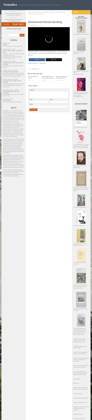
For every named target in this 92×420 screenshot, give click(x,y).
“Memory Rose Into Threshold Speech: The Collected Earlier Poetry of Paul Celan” (80, 278)
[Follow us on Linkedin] (21, 24)
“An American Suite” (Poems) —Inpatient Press (80, 159)
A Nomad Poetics (77, 378)
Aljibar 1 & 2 (76, 383)
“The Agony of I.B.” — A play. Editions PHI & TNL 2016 (79, 237)
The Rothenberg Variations (79, 418)
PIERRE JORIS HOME (13, 29)
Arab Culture (32, 12)
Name (31, 99)
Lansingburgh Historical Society (10, 83)
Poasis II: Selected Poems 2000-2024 (81, 27)
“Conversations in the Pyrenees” (80, 119)
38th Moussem (51, 51)
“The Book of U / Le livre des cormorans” (79, 257)
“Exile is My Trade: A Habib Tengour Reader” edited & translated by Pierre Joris (79, 340)
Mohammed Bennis (35, 68)
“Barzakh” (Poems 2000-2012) (79, 201)
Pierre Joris (32, 25)
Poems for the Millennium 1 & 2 (80, 402)
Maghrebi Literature (48, 12)
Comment (32, 89)
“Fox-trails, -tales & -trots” (79, 218)
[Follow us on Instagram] (18, 24)
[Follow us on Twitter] (16, 24)
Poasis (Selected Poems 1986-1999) (80, 398)
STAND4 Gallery (6, 56)
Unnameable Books (7, 65)
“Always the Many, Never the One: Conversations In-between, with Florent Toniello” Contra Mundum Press (80, 87)
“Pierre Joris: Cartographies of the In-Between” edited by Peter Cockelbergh (81, 360)
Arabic (39, 12)
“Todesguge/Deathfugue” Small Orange (79, 46)
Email (51, 99)
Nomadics (10, 4)
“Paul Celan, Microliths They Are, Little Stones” (80, 301)
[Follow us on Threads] (23, 24)
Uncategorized (39, 14)
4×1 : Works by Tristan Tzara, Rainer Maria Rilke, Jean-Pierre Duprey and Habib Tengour (80, 373)
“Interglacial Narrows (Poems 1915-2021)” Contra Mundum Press (81, 66)
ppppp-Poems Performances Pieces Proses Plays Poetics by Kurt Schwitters (81, 408)
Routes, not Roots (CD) (78, 414)
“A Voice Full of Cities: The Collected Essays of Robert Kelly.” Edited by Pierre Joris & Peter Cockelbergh (81, 139)
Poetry (58, 12)
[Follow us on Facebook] (14, 24)
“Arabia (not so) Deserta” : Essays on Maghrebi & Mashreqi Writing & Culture (81, 181)
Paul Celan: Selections (78, 393)
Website (31, 104)
